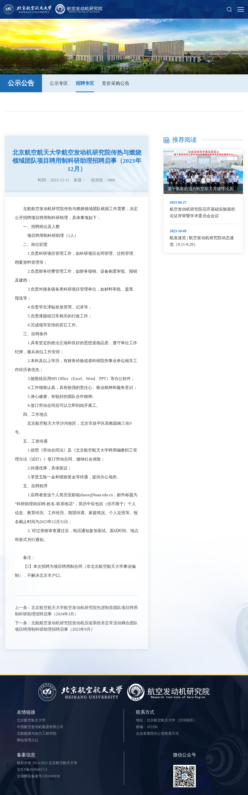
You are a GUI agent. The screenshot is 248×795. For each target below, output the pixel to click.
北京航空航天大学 (31, 720)
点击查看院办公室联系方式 (157, 733)
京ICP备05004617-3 (32, 769)
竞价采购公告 (116, 83)
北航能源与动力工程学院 (36, 733)
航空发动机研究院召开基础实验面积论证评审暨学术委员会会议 (202, 212)
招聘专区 (85, 83)
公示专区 (59, 83)
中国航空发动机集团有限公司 (40, 727)
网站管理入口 (27, 740)
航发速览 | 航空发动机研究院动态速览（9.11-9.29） (202, 241)
